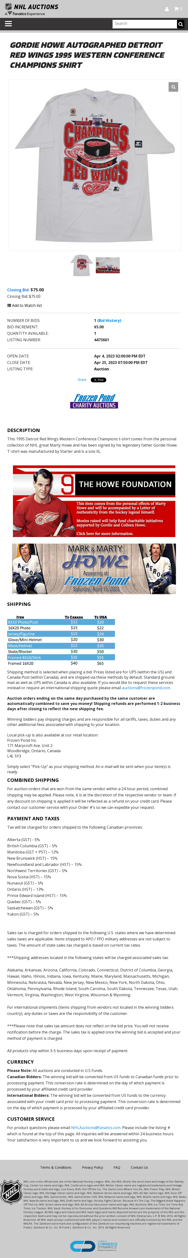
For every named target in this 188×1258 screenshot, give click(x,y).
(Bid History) (109, 320)
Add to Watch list (24, 305)
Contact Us (139, 1167)
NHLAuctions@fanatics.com (95, 1127)
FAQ (117, 1167)
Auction (101, 369)
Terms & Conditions (55, 1167)
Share (82, 379)
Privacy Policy (92, 1167)
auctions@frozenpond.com (146, 687)
